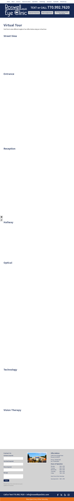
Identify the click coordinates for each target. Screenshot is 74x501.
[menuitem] (8, 1)
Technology (42, 1)
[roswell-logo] (16, 10)
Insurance (49, 1)
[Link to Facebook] (58, 495)
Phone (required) (8, 467)
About (13, 1)
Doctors (18, 1)
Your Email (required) (9, 461)
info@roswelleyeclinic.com (38, 494)
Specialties (35, 1)
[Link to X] (61, 495)
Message (6, 472)
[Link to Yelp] (65, 495)
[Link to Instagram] (68, 495)
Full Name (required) (8, 455)
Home (8, 1)
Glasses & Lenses (26, 1)
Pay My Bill (55, 1)
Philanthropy (63, 1)
